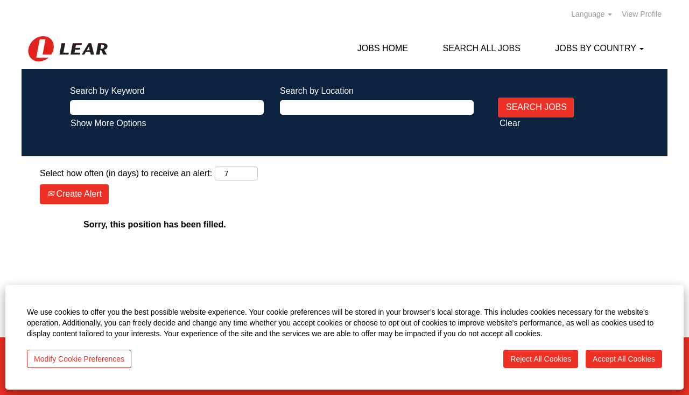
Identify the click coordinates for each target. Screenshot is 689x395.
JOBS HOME (382, 48)
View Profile (642, 14)
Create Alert (74, 193)
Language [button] (591, 14)
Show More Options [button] (108, 123)
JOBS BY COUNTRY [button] (599, 48)
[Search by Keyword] (167, 107)
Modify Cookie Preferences (79, 359)
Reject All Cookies (540, 359)
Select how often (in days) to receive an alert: (126, 173)
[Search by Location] (377, 107)
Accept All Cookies (624, 359)
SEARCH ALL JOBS (481, 48)
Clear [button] (510, 123)
